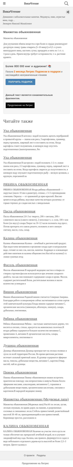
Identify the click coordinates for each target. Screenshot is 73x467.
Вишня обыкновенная (20, 292)
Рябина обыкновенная (20, 318)
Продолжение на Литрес (20, 105)
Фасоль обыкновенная (20, 265)
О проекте (29, 455)
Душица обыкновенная (21, 345)
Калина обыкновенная (20, 238)
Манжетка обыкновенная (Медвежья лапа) (36, 399)
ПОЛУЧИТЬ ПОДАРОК (20, 82)
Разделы (41, 455)
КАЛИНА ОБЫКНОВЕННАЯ (26, 426)
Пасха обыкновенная (19, 211)
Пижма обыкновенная (20, 372)
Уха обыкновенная (17, 130)
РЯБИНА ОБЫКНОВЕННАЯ (25, 184)
